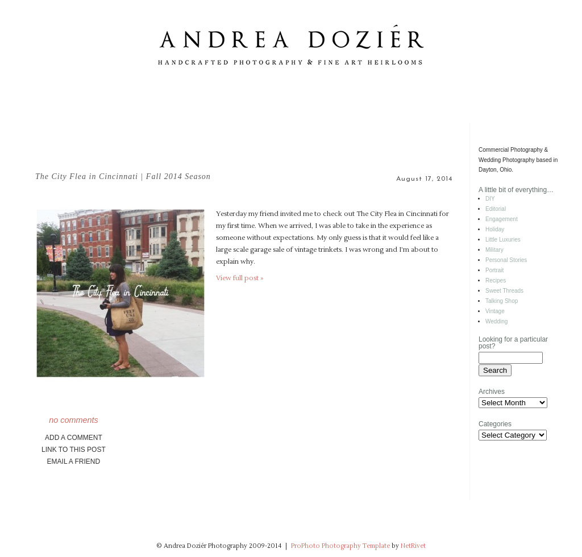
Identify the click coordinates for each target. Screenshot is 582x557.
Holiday (494, 229)
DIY (490, 199)
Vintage (495, 311)
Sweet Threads (504, 291)
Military (494, 250)
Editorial (495, 209)
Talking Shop (501, 301)
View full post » (239, 278)
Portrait (494, 270)
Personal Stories (506, 260)
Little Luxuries (503, 239)
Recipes (495, 280)
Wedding (496, 321)
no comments (73, 420)
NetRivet (413, 546)
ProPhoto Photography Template (340, 546)
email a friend (74, 461)
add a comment (73, 438)
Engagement (501, 219)
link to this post (73, 450)
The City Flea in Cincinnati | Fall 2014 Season (123, 176)
